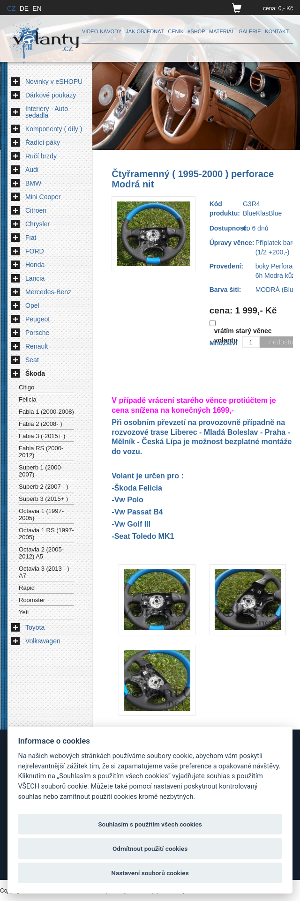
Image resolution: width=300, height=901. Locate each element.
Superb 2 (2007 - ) (43, 486)
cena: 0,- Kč (278, 8)
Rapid (27, 587)
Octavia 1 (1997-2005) (41, 514)
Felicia (28, 399)
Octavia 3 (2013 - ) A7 (44, 572)
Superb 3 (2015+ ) (43, 498)
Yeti (24, 612)
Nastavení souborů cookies (149, 873)
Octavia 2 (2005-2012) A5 (41, 553)
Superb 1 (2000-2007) (41, 471)
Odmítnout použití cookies (150, 848)
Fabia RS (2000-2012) (41, 452)
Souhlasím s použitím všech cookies (150, 824)
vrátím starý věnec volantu (243, 335)
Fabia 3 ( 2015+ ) (42, 435)
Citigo (26, 387)
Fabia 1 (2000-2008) (46, 411)
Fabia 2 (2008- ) (40, 423)
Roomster (32, 599)
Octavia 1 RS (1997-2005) (46, 534)
